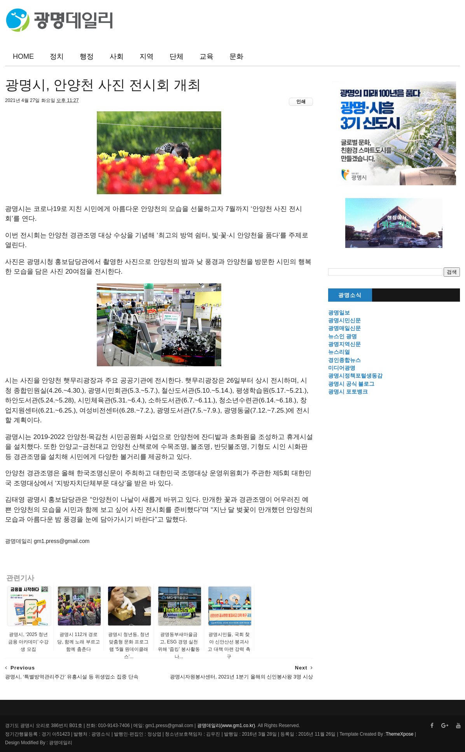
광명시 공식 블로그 (351, 384)
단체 (177, 56)
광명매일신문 (344, 328)
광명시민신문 (344, 320)
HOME (23, 56)
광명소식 (350, 295)
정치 (57, 56)
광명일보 (339, 312)
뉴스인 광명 (342, 336)
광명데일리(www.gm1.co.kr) (226, 725)
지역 (147, 56)
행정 (87, 56)
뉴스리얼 (339, 352)
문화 (236, 56)
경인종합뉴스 (344, 360)
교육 (206, 56)
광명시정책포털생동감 (355, 375)
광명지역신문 (344, 344)
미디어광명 (341, 368)
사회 (117, 56)
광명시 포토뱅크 (348, 391)
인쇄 (301, 101)
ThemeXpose (399, 734)
